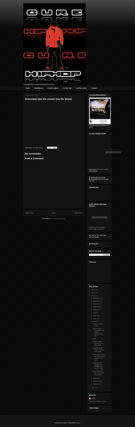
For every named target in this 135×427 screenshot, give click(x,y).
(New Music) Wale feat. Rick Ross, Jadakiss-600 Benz (99, 357)
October (96, 304)
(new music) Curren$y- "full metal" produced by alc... (98, 332)
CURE (93, 398)
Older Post (78, 213)
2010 (93, 388)
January (96, 384)
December (96, 298)
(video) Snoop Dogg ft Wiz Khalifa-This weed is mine (98, 365)
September (97, 307)
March (95, 378)
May (94, 318)
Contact (94, 88)
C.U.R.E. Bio (67, 88)
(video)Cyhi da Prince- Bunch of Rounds (98, 349)
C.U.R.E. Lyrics (81, 88)
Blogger (78, 423)
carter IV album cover (98, 325)
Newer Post (29, 213)
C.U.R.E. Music (53, 88)
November (96, 301)
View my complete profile (97, 401)
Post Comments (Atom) (58, 218)
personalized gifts (102, 169)
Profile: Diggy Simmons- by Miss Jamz (98, 343)
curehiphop (100, 229)
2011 (93, 296)
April (95, 321)
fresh (94, 339)
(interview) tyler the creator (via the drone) (98, 373)
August (95, 310)
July (94, 313)
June (95, 315)
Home (28, 88)
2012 (93, 293)
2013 (93, 290)
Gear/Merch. (38, 88)
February (96, 381)
